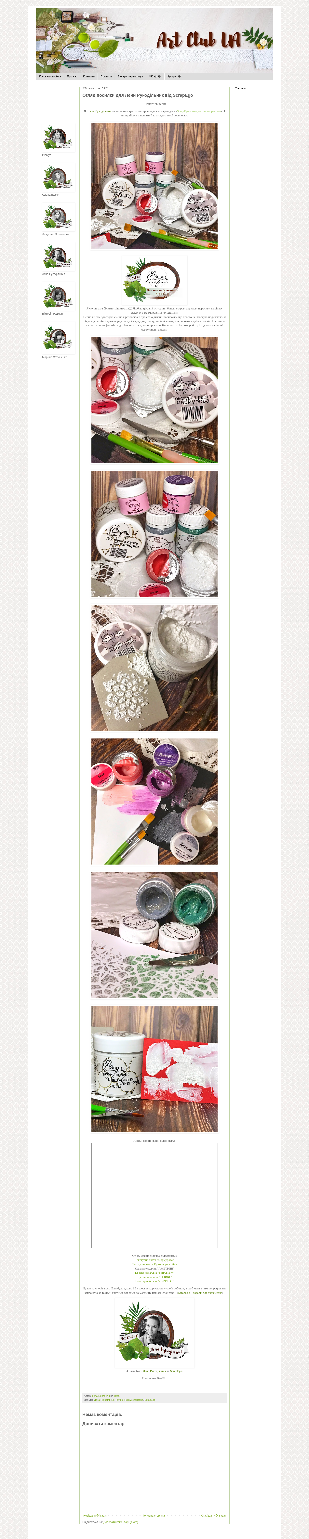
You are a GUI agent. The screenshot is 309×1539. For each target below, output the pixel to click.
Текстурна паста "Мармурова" (154, 1259)
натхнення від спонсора (129, 1400)
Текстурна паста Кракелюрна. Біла (154, 1264)
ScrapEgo (176, 1371)
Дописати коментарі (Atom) (120, 1522)
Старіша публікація (213, 1515)
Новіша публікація (95, 1515)
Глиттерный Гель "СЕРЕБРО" (154, 1281)
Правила (106, 76)
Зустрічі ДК (174, 76)
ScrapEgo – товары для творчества (199, 111)
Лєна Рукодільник (99, 111)
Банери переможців (130, 76)
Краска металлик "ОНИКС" (154, 1277)
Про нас (72, 76)
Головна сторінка (50, 76)
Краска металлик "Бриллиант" (154, 1272)
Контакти (89, 76)
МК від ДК (155, 76)
